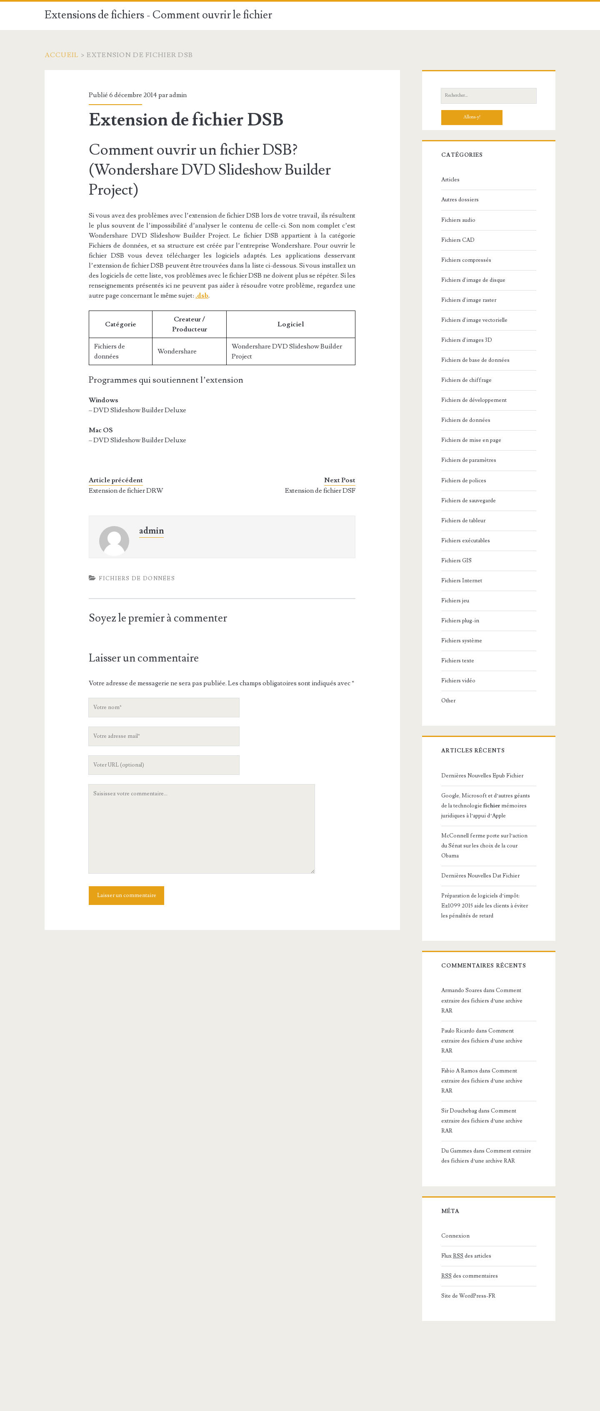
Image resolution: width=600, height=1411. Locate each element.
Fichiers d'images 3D (466, 340)
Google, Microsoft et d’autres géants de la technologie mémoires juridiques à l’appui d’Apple (485, 805)
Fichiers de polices (463, 480)
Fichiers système (461, 640)
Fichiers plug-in (460, 620)
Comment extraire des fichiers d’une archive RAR (481, 1000)
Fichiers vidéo (458, 680)
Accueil (62, 55)
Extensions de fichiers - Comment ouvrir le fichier (158, 15)
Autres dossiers (460, 199)
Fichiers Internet (461, 580)
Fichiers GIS (456, 560)
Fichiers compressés (466, 260)
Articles (450, 179)
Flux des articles (466, 1256)
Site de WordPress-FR (468, 1296)
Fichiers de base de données (475, 360)
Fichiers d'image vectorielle (474, 320)
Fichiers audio (458, 220)
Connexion (455, 1236)
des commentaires (469, 1276)
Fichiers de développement (474, 400)
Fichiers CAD (458, 240)
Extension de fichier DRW (126, 490)
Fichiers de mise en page (471, 440)
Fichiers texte (457, 660)
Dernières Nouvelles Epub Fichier (482, 775)
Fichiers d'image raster (468, 300)
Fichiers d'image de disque (473, 280)
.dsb (201, 295)
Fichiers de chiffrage (466, 380)
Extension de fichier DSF (320, 490)
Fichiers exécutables (465, 540)
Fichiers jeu (455, 600)
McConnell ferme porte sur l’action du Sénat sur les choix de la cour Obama (484, 845)
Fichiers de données (137, 578)
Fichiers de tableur (463, 520)
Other (448, 700)
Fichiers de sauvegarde (468, 500)
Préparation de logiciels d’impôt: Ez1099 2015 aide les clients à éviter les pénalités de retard (484, 905)
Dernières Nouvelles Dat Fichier (480, 875)
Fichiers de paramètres (468, 460)
